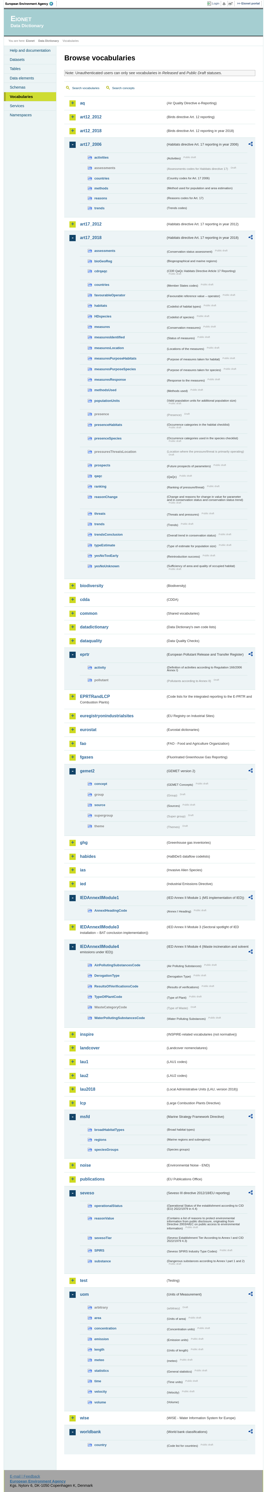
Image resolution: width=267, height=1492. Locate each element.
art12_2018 (91, 131)
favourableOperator (109, 295)
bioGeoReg (103, 261)
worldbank (90, 1432)
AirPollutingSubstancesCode (117, 965)
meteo (99, 1360)
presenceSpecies (108, 438)
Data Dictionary (48, 40)
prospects (102, 465)
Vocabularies (21, 97)
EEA (31, 3)
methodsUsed (105, 390)
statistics (101, 1371)
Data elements (22, 78)
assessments (104, 251)
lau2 (84, 1075)
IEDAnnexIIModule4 (99, 946)
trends (99, 208)
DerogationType (106, 976)
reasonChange (105, 497)
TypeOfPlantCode (108, 997)
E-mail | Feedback (25, 1476)
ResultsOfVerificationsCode (116, 986)
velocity (100, 1391)
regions (100, 1140)
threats (99, 514)
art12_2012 (91, 117)
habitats (100, 306)
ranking (100, 486)
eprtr (84, 654)
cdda (85, 599)
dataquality (91, 641)
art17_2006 (91, 144)
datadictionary (94, 627)
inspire (86, 1034)
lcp (83, 1103)
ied (83, 884)
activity (100, 667)
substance (102, 1261)
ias (83, 870)
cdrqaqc (100, 271)
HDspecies (102, 316)
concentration (105, 1328)
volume (100, 1402)
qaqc (98, 476)
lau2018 (87, 1089)
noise (85, 1165)
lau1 (84, 1062)
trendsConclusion (108, 534)
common (88, 613)
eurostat (88, 729)
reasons (100, 198)
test (83, 1280)
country (100, 1445)
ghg (83, 842)
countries (101, 178)
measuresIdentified (109, 337)
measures (102, 327)
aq (82, 103)
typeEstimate (104, 545)
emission (101, 1339)
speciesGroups (106, 1150)
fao (83, 743)
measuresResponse (110, 379)
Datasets (17, 59)
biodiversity (91, 585)
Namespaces (21, 115)
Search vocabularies (85, 88)
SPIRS (99, 1250)
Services (17, 106)
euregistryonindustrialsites (106, 716)
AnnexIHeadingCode (110, 910)
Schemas (17, 87)
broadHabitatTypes (109, 1130)
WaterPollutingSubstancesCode (119, 1018)
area (97, 1318)
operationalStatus (108, 1206)
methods (101, 188)
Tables (15, 69)
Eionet (30, 40)
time (97, 1381)
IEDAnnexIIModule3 (99, 927)
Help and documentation (30, 50)
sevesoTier (103, 1238)
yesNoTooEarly (106, 556)
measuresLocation (109, 348)
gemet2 (87, 771)
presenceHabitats (108, 425)
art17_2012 (91, 224)
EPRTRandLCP (95, 696)
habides (88, 856)
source (99, 805)
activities (101, 157)
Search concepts (123, 88)
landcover (90, 1048)
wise (84, 1418)
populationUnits (107, 401)
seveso (87, 1193)
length (99, 1349)
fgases (86, 757)
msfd (85, 1116)
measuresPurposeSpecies (115, 369)
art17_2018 (91, 237)
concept (100, 784)
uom (84, 1294)
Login (215, 3)
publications (92, 1179)
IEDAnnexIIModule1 (99, 897)
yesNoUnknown (106, 566)
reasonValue (104, 1218)
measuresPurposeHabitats (115, 358)
